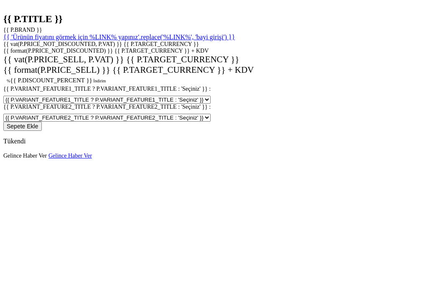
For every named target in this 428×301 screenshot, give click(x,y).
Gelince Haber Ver (25, 156)
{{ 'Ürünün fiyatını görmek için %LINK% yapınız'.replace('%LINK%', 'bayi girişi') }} (119, 37)
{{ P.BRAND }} (22, 30)
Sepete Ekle (22, 126)
